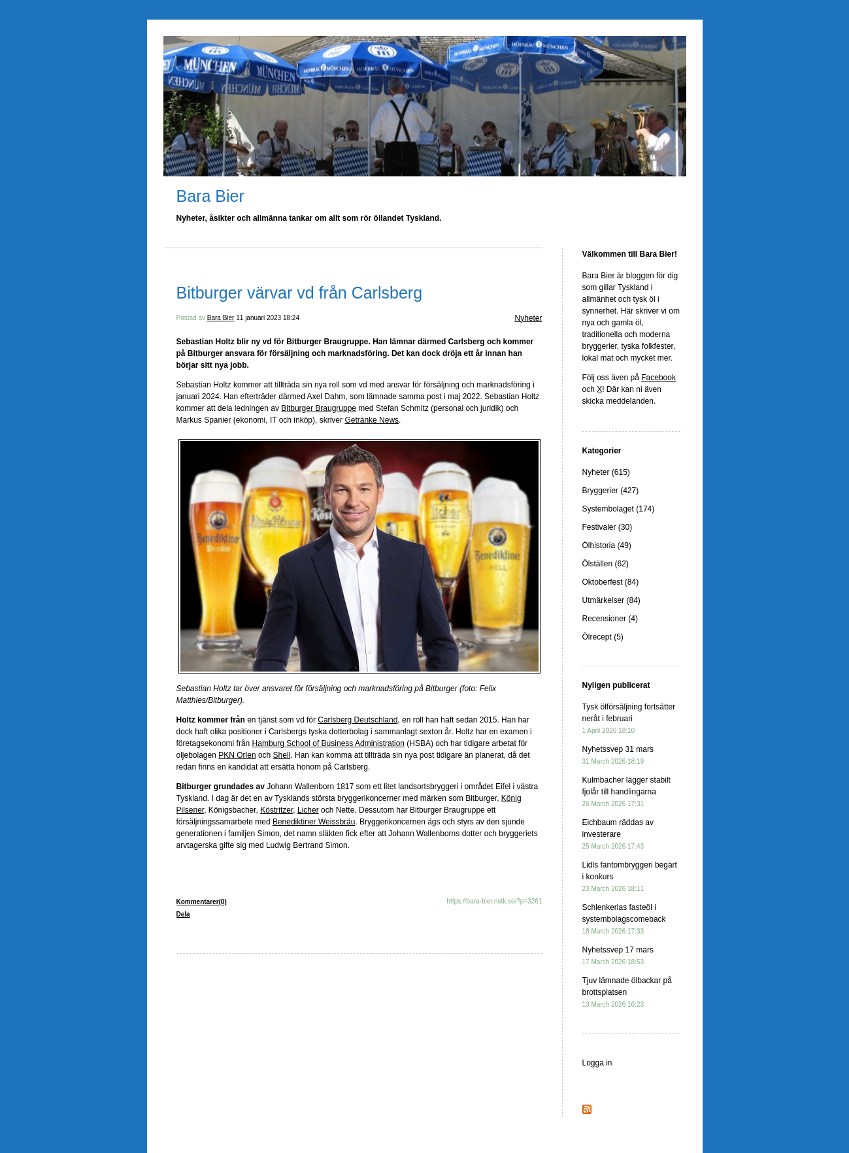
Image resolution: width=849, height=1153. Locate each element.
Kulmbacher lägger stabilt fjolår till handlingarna (626, 791)
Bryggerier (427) (610, 490)
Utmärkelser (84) (611, 600)
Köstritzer (276, 810)
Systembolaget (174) (618, 508)
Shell (282, 755)
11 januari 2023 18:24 (267, 317)
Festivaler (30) (607, 527)
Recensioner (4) (610, 618)
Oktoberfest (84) (610, 582)
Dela (183, 914)
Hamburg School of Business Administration (328, 743)
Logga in (597, 1062)
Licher (308, 810)
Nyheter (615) (606, 472)
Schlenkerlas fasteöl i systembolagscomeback (624, 919)
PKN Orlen (237, 755)
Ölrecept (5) (603, 636)
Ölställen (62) (605, 563)
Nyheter (528, 318)
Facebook (658, 377)
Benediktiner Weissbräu (314, 821)
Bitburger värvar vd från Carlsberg (299, 293)
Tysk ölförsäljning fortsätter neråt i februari (629, 718)
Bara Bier (210, 196)
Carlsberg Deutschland (357, 719)
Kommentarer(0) (201, 901)
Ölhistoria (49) (606, 545)
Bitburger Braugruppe (318, 408)
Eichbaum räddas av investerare (618, 834)
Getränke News (371, 420)
